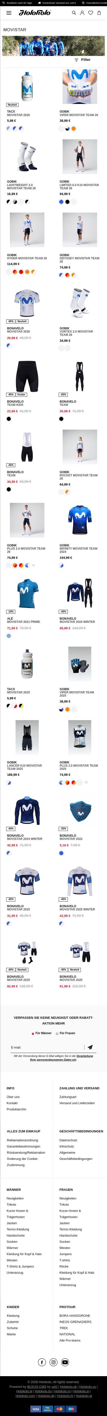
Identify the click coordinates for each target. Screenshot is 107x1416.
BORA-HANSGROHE (74, 1316)
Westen (12, 1260)
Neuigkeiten (15, 1198)
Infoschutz (66, 1146)
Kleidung (13, 1316)
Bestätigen (90, 1047)
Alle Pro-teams (69, 1340)
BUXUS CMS (36, 1387)
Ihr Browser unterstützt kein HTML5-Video (53, 46)
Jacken (12, 1223)
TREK (63, 1328)
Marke (11, 1334)
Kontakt (12, 1103)
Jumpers (65, 1254)
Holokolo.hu (43, 1391)
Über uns (13, 1097)
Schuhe (12, 1328)
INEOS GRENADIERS (75, 1322)
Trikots (11, 1204)
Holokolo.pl (24, 1391)
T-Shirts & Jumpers (20, 1266)
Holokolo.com (25, 1396)
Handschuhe (16, 1235)
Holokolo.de (46, 1396)
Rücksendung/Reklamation (26, 1152)
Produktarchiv (16, 1109)
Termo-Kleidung (18, 1229)
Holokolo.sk (68, 1387)
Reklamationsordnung (22, 1140)
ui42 (55, 1387)
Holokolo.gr (84, 1396)
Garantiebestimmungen (23, 1146)
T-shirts (64, 1260)
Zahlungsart (67, 1097)
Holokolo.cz (87, 1387)
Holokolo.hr (65, 1396)
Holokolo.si (81, 1391)
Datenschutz (68, 1140)
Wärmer (12, 1248)
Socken (12, 1242)
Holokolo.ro (62, 1391)
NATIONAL (67, 1334)
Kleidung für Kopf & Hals (24, 1254)
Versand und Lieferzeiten (77, 1103)
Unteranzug (15, 1272)
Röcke (64, 1266)
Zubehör (13, 1322)
